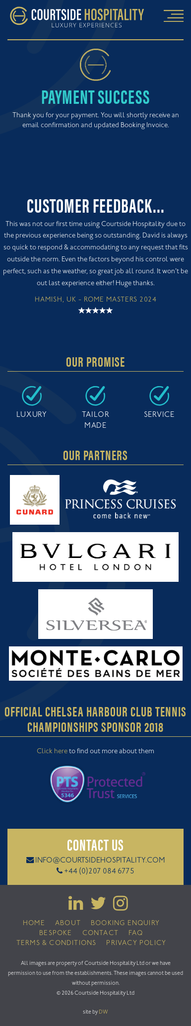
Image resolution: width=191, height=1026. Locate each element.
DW (103, 1012)
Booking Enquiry (125, 924)
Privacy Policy (136, 944)
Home (34, 924)
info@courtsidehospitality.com (100, 861)
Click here (52, 752)
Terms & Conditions (56, 944)
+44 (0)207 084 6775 (99, 871)
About (68, 924)
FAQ (135, 934)
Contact (100, 934)
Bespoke (55, 934)
